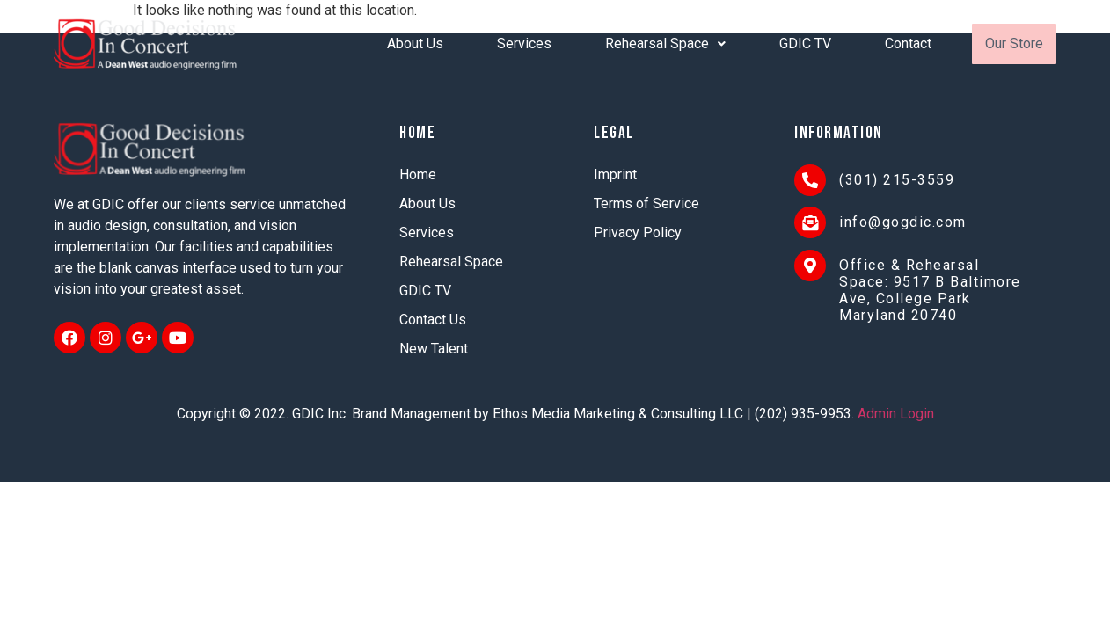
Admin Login (896, 413)
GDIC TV (805, 43)
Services (524, 43)
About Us (415, 43)
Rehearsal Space (665, 43)
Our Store (1014, 43)
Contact (908, 43)
